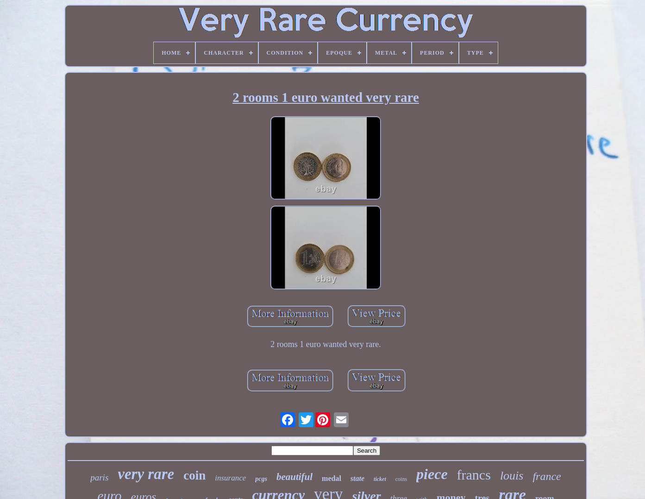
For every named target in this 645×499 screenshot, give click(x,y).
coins (401, 479)
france (546, 476)
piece (432, 474)
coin (194, 475)
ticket (380, 479)
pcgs (261, 478)
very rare (146, 474)
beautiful (294, 476)
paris (99, 477)
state (357, 478)
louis (512, 475)
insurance (230, 478)
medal (331, 478)
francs (474, 474)
